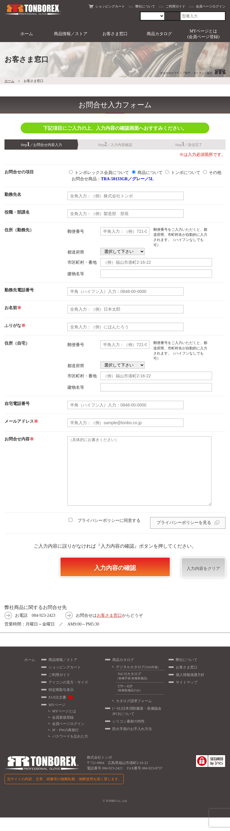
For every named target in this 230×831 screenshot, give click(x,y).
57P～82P (140, 702)
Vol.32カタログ (140, 689)
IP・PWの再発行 (65, 743)
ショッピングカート (110, 6)
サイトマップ (186, 696)
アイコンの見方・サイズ (68, 696)
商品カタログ (159, 34)
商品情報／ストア (70, 34)
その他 (215, 172)
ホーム (26, 34)
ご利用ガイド (175, 6)
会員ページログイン (211, 6)
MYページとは (64, 725)
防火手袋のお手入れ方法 (132, 742)
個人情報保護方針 (190, 688)
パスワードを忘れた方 (70, 750)
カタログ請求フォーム (134, 714)
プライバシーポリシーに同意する (107, 534)
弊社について (145, 6)
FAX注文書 (57, 711)
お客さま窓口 (115, 34)
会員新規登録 (63, 731)
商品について (150, 172)
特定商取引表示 (61, 703)
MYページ (57, 718)
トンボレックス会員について (102, 172)
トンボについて (185, 172)
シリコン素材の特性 (128, 735)
